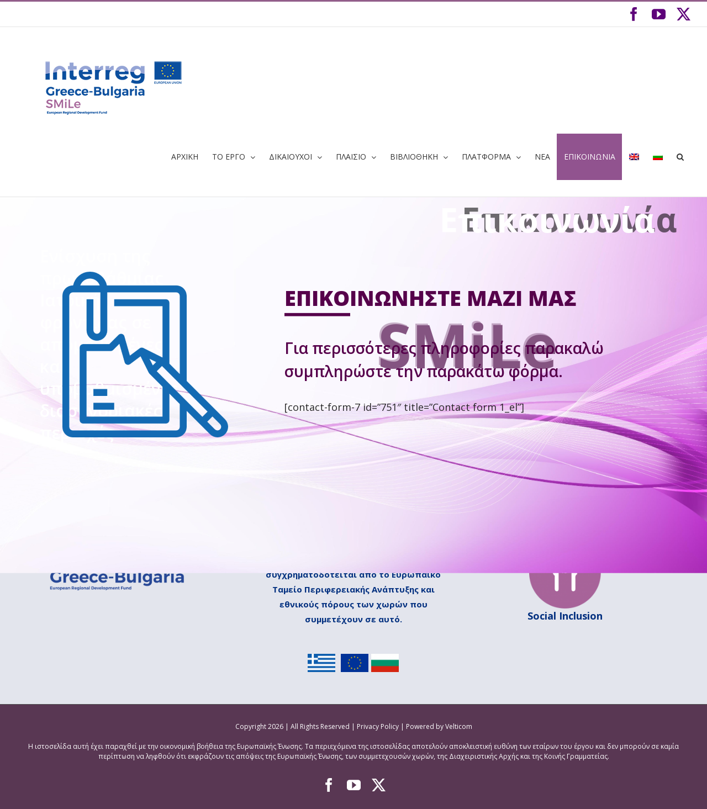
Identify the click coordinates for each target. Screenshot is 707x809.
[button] (679, 157)
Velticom (458, 726)
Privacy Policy (378, 726)
